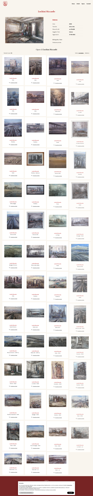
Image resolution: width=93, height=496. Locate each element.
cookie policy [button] (29, 486)
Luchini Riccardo (46, 11)
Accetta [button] (70, 492)
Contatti (89, 3)
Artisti (78, 3)
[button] (73, 483)
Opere (83, 3)
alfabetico (87, 53)
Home (73, 3)
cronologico (81, 53)
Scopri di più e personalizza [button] (26, 492)
